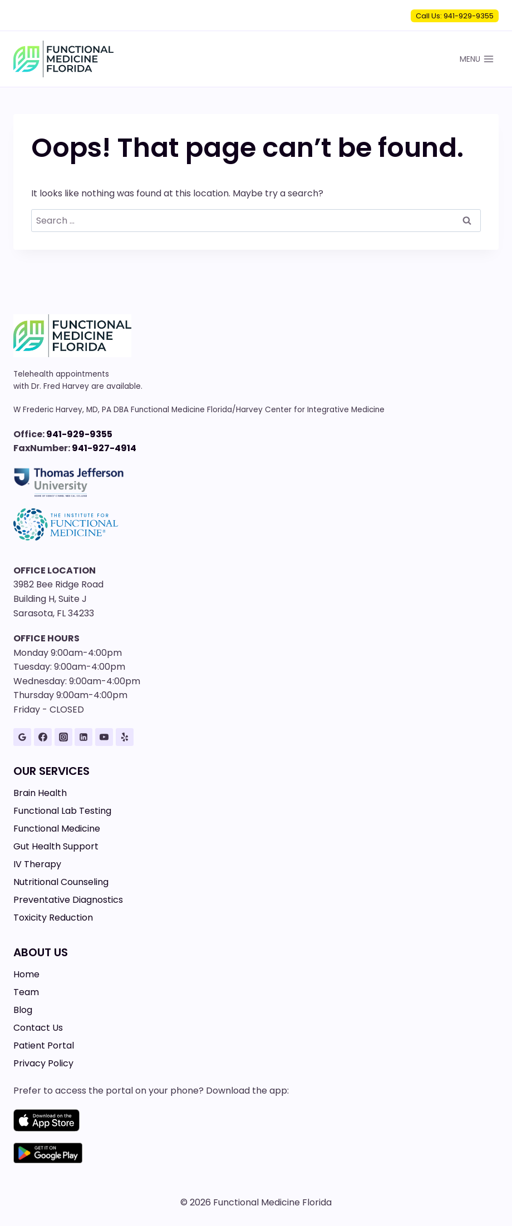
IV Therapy (37, 864)
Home (26, 974)
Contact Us (38, 1027)
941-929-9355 (79, 434)
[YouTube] (104, 737)
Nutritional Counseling (61, 882)
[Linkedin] (83, 737)
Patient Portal (43, 1045)
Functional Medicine (56, 828)
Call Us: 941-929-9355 (455, 16)
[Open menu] (477, 58)
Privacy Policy (43, 1063)
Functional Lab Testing (62, 810)
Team (26, 992)
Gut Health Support (56, 846)
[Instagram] (63, 737)
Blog (22, 1009)
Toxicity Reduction (53, 917)
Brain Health (40, 793)
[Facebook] (43, 737)
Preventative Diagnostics (68, 899)
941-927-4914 (104, 448)
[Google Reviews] (22, 737)
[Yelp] (125, 737)
